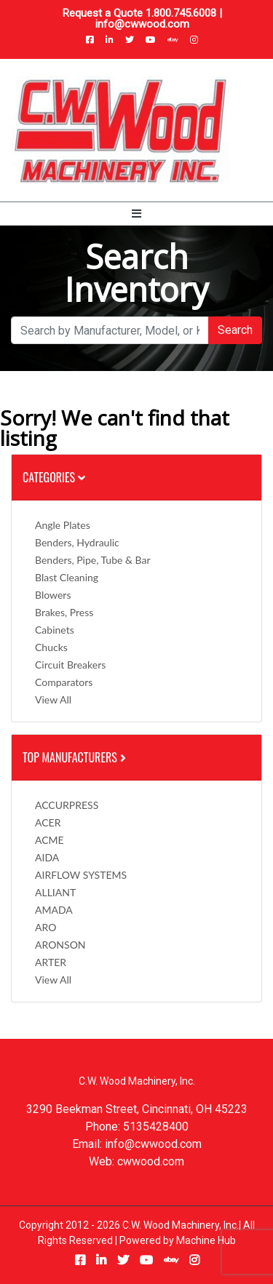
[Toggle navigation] (136, 213)
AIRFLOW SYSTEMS (81, 875)
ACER (47, 822)
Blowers (53, 595)
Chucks (51, 647)
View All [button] (53, 699)
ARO (45, 927)
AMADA (54, 910)
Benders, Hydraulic (77, 542)
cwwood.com (150, 1161)
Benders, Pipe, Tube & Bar (93, 560)
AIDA (47, 857)
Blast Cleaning (66, 577)
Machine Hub (206, 1240)
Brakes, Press (64, 612)
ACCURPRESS (66, 805)
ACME (49, 840)
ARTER (50, 962)
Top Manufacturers (76, 757)
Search (235, 330)
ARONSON (60, 944)
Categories (54, 477)
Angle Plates (62, 525)
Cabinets (54, 629)
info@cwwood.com (142, 24)
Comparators (63, 682)
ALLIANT (55, 892)
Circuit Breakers (70, 664)
